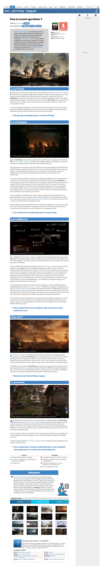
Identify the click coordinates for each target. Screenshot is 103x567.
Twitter (40, 504)
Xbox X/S (38, 28)
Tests (12, 7)
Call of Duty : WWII (35, 49)
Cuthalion (18, 25)
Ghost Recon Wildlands (43, 201)
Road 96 (51, 554)
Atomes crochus (43, 7)
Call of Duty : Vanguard (21, 34)
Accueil (6, 7)
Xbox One (32, 28)
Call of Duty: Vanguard (20, 290)
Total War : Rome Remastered (57, 556)
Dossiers (26, 7)
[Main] (44, 7)
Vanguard (43, 362)
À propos (80, 7)
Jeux (56, 7)
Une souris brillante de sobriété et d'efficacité (28, 558)
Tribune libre (71, 7)
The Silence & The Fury (24, 556)
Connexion (87, 20)
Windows (26, 25)
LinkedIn (59, 504)
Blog (51, 7)
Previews (33, 7)
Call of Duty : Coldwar (33, 289)
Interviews (19, 7)
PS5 (27, 28)
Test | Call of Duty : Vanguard (20, 12)
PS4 (23, 28)
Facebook (20, 504)
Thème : (87, 54)
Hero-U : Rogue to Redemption (26, 561)
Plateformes (62, 7)
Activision (57, 34)
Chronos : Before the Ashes (56, 561)
